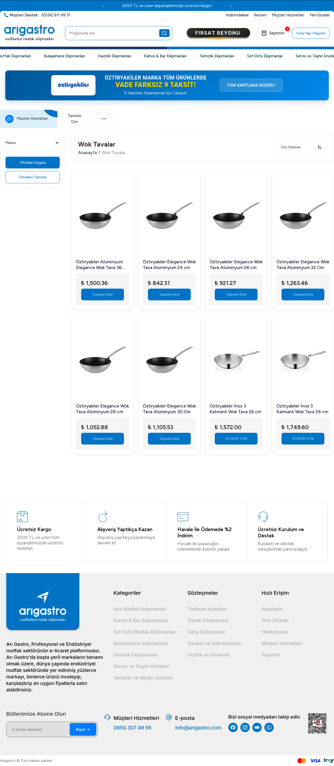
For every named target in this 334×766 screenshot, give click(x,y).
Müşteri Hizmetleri (281, 643)
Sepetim (270, 655)
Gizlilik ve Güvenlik (208, 655)
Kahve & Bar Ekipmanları (165, 56)
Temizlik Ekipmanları (216, 56)
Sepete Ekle (103, 299)
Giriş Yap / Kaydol (310, 33)
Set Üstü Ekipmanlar (265, 56)
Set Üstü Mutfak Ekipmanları (145, 632)
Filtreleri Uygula (33, 167)
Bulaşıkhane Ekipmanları (64, 56)
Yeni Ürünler (275, 620)
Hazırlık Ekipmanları (114, 56)
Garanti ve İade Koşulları (214, 643)
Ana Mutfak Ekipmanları (140, 609)
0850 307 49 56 (132, 728)
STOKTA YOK (236, 443)
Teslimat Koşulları (207, 609)
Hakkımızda (274, 632)
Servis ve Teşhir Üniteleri (141, 666)
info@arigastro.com (198, 728)
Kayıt (83, 729)
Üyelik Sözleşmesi (207, 620)
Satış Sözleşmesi (206, 632)
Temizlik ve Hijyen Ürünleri (143, 677)
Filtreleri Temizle (32, 182)
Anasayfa (87, 157)
